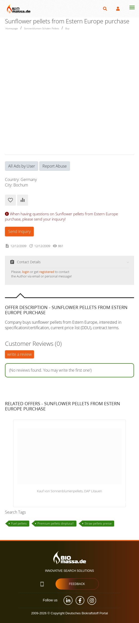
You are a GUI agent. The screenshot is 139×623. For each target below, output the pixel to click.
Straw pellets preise (98, 523)
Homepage (11, 28)
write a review (19, 354)
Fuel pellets (19, 523)
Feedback (77, 584)
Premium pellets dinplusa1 (55, 523)
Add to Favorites (10, 200)
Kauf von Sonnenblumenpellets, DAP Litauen (69, 491)
